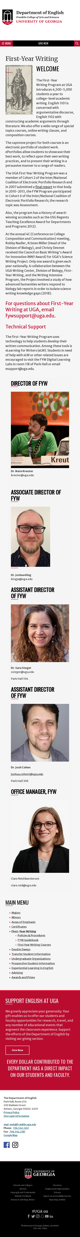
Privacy (57, 1192)
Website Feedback (23, 1196)
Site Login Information (16, 1116)
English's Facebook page (7, 1145)
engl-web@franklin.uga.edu (20, 1124)
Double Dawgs (21, 949)
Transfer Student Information (31, 954)
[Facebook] (28, 1216)
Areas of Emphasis (23, 922)
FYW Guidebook (28, 940)
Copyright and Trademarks (22, 1192)
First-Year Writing (24, 931)
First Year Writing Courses (34, 944)
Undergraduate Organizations (31, 958)
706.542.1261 (21, 1128)
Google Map (11, 1135)
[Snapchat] (42, 1216)
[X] (33, 1216)
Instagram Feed (15, 1145)
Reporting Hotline (57, 1200)
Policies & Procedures (31, 935)
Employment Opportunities (57, 1189)
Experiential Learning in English (32, 968)
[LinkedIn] (51, 1216)
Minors (16, 917)
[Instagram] (38, 1216)
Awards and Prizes (23, 977)
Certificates (19, 926)
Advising (17, 972)
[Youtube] (47, 1216)
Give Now (43, 43)
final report (43, 187)
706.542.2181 (17, 1131)
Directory (57, 1185)
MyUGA (22, 1189)
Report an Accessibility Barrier (57, 1196)
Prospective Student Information (33, 963)
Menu (6, 43)
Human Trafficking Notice (23, 1200)
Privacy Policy (11, 1112)
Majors (16, 912)
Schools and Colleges (22, 1185)
